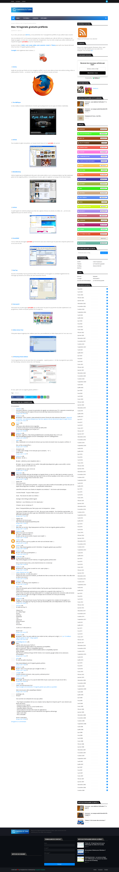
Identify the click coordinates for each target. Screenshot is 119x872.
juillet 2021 (93, 352)
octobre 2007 (93, 755)
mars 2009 (93, 706)
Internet (93, 184)
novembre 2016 (93, 439)
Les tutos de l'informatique (84, 280)
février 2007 (93, 779)
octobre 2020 (93, 379)
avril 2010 (93, 668)
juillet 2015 (93, 486)
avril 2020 (93, 396)
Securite (93, 211)
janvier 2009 (93, 712)
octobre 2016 (93, 442)
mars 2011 (93, 637)
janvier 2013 (93, 573)
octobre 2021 (93, 344)
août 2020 (93, 384)
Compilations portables (93, 161)
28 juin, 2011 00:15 (21, 639)
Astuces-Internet (97, 266)
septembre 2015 (93, 480)
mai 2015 (93, 492)
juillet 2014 (93, 521)
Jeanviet (18, 605)
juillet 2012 (93, 590)
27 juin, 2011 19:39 (21, 570)
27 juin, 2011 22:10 (21, 596)
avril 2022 (93, 326)
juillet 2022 (93, 318)
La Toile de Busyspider (98, 280)
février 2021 (93, 367)
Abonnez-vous (92, 73)
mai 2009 (93, 700)
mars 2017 (93, 428)
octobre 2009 (93, 686)
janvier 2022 (93, 335)
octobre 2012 (93, 581)
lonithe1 (18, 540)
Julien (17, 440)
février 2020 (93, 402)
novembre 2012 (93, 579)
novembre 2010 (93, 648)
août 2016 (93, 448)
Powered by (92, 78)
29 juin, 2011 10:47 (21, 691)
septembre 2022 (93, 312)
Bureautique (93, 147)
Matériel (93, 193)
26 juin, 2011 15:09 (21, 523)
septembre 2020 (93, 381)
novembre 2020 (93, 376)
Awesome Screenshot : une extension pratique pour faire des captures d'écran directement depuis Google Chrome (44, 418)
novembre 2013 (93, 544)
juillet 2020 (93, 387)
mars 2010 (93, 671)
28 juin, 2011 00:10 (21, 632)
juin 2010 (93, 663)
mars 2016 (93, 463)
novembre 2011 (93, 613)
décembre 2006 (93, 784)
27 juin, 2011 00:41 (21, 554)
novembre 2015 (93, 474)
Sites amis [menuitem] (44, 18)
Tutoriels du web (93, 234)
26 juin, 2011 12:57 (21, 516)
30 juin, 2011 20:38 (21, 719)
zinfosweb (19, 473)
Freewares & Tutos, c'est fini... (93, 116)
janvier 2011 (93, 642)
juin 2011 (93, 628)
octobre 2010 (93, 651)
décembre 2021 (93, 338)
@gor (17, 586)
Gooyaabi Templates (40, 869)
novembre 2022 (93, 306)
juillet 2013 (93, 555)
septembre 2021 (93, 347)
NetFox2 (79, 268)
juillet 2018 (93, 413)
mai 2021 (93, 358)
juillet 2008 (93, 729)
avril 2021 (93, 361)
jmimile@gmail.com (21, 642)
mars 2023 (93, 295)
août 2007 (93, 761)
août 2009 (93, 692)
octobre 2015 (93, 477)
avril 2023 (93, 292)
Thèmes (93, 229)
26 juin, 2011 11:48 (21, 479)
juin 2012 (93, 593)
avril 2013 (93, 564)
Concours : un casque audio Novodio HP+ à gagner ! (96, 109)
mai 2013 (93, 561)
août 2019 (93, 410)
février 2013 (93, 570)
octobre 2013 (93, 547)
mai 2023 (93, 289)
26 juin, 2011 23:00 (21, 548)
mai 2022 (93, 324)
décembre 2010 (93, 645)
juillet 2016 (93, 451)
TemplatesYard (23, 869)
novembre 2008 (93, 718)
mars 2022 (93, 329)
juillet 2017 (93, 416)
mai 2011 (93, 631)
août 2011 (93, 622)
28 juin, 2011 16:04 (21, 664)
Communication (93, 156)
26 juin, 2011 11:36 (21, 470)
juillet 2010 (93, 660)
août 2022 (93, 315)
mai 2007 (93, 770)
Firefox (93, 174)
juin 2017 (93, 419)
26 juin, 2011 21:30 (21, 543)
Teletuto (79, 264)
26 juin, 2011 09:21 (21, 420)
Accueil (12, 23)
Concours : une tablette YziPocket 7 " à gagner (95, 102)
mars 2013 (93, 567)
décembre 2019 (93, 408)
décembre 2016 (93, 437)
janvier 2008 (93, 747)
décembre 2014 (93, 506)
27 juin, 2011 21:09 (21, 584)
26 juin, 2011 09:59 (21, 438)
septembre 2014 (93, 515)
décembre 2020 (93, 373)
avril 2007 (93, 773)
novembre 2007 (93, 752)
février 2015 (93, 500)
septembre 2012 (93, 584)
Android (93, 129)
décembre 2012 (93, 576)
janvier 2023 (93, 300)
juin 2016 (93, 454)
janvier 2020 (93, 405)
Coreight (79, 278)
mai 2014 (93, 526)
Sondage (93, 220)
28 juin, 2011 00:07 (21, 603)
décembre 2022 (93, 303)
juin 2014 (93, 523)
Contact (23, 1)
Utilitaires (17, 23)
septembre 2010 (93, 654)
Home (12, 1)
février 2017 (93, 431)
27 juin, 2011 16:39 (21, 564)
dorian (18, 423)
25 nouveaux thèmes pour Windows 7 (95, 850)
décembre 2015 (93, 471)
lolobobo (18, 409)
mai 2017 (93, 422)
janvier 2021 (93, 370)
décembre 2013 (93, 541)
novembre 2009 (93, 683)
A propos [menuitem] (35, 18)
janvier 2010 (93, 677)
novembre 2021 (93, 341)
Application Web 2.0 (93, 133)
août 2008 (93, 726)
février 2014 (93, 535)
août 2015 (93, 483)
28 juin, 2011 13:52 (21, 656)
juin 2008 (93, 732)
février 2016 (93, 466)
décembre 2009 (93, 680)
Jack (17, 658)
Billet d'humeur (93, 143)
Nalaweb (95, 276)
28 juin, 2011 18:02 (21, 670)
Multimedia (93, 197)
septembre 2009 (93, 689)
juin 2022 (93, 321)
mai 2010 (93, 665)
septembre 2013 (93, 550)
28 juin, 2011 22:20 (21, 676)
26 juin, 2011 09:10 (21, 413)
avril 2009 (93, 703)
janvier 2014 (93, 538)
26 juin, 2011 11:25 (21, 454)
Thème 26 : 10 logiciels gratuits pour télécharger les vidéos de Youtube (95, 844)
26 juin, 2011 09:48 (21, 431)
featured (93, 170)
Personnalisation (93, 206)
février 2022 (93, 332)
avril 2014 (93, 529)
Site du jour (93, 215)
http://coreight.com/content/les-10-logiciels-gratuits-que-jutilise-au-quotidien (36, 687)
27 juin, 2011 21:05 (21, 578)
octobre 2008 (93, 721)
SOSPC (79, 261)
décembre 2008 (93, 715)
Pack (93, 202)
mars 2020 (93, 399)
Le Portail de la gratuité (98, 264)
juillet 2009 (93, 694)
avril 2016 (93, 460)
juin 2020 (93, 390)
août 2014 (93, 518)
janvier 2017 (93, 434)
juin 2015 (93, 489)
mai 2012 (93, 596)
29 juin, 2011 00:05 (21, 681)
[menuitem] (13, 18)
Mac (93, 188)
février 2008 (93, 744)
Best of (93, 138)
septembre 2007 (93, 758)
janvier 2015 (93, 503)
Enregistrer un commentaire (18, 721)
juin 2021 (93, 355)
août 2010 (93, 657)
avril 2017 (93, 425)
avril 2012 (93, 599)
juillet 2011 (93, 625)
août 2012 (93, 587)
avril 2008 (93, 738)
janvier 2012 (93, 608)
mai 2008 (93, 735)
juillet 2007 (93, 764)
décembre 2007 (93, 750)
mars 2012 (93, 602)
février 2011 (93, 639)
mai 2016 (93, 457)
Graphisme (93, 179)
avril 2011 (93, 634)
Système (93, 225)
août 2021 (93, 350)
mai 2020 (93, 393)
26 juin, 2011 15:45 (21, 529)
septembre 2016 (93, 445)
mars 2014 (93, 532)
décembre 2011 (93, 610)
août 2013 (93, 552)
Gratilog (79, 266)
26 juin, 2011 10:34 (21, 446)
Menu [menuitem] (18, 18)
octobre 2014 (93, 512)
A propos (18, 1)
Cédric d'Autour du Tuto (22, 572)
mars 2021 (93, 364)
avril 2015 (93, 494)
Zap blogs (93, 243)
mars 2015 (93, 497)
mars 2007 (93, 776)
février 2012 (93, 605)
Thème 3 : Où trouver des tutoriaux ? (95, 820)
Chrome (93, 152)
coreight (18, 672)
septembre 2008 (93, 723)
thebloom (14, 30)
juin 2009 (93, 697)
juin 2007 (93, 767)
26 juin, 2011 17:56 (21, 537)
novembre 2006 (93, 787)
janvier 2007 (93, 781)
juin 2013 (93, 558)
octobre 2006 (93, 790)
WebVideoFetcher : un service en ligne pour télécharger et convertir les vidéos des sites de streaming (96, 858)
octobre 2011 (93, 616)
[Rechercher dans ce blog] (88, 253)
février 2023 (93, 297)
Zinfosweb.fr (96, 278)
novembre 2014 (93, 509)
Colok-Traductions (97, 261)
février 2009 (93, 709)
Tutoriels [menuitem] (26, 18)
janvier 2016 (93, 468)
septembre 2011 (93, 619)
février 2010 (93, 674)
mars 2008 (93, 741)
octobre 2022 (93, 309)
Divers (93, 165)
